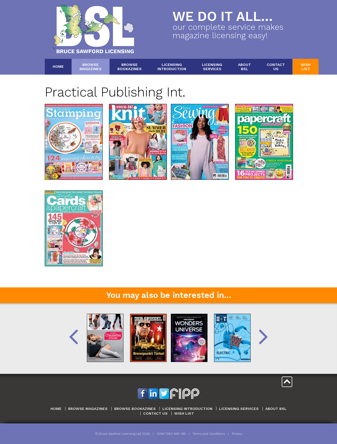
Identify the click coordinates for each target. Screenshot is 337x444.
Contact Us (155, 413)
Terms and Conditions (209, 434)
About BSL (276, 409)
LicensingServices (212, 66)
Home (58, 66)
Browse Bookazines (135, 409)
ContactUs (276, 66)
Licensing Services (239, 409)
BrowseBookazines (129, 66)
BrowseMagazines (91, 66)
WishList (306, 66)
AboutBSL (244, 66)
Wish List (184, 413)
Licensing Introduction (187, 409)
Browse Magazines (88, 409)
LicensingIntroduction (171, 66)
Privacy (237, 434)
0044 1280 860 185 (171, 434)
